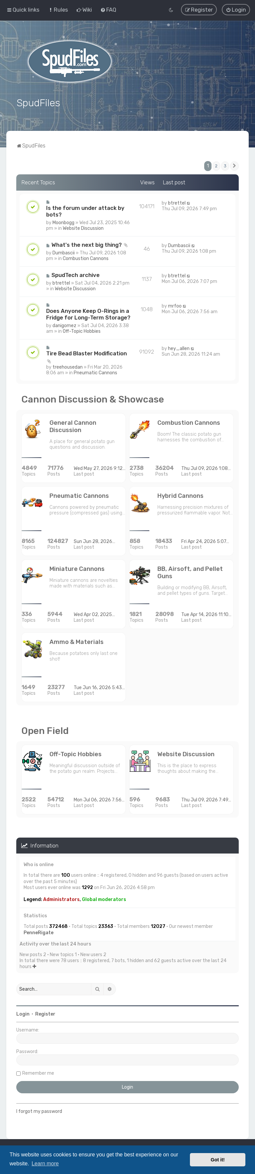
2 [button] (216, 164)
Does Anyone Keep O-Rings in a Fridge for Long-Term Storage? (88, 312)
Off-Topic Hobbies (82, 329)
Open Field (45, 729)
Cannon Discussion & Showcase (92, 397)
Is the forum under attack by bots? (85, 209)
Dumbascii (63, 251)
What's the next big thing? (86, 243)
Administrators (61, 898)
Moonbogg (63, 221)
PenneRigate (38, 931)
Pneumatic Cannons (95, 371)
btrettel (177, 201)
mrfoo (175, 304)
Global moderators (104, 898)
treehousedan (67, 365)
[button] (234, 164)
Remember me (38, 1072)
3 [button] (225, 164)
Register (45, 1013)
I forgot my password (39, 1110)
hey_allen (179, 347)
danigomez (64, 324)
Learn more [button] (45, 1163)
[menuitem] (58, 10)
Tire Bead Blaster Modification (86, 351)
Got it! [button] (218, 1159)
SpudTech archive (75, 273)
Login (23, 1013)
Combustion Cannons (86, 257)
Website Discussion (83, 226)
